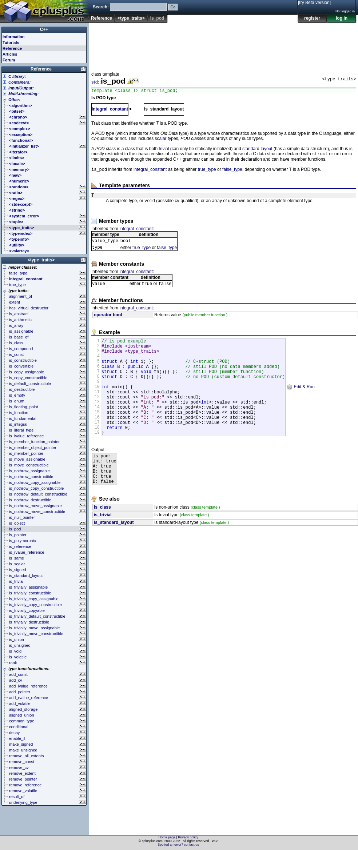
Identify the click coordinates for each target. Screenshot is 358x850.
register (312, 18)
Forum (9, 60)
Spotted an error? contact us (178, 844)
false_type (232, 172)
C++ (44, 29)
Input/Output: (21, 88)
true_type (207, 172)
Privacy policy (188, 837)
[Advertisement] (113, 45)
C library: (17, 76)
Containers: (19, 82)
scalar (161, 139)
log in (341, 18)
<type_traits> (131, 18)
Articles (10, 54)
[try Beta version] (314, 2)
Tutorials (11, 42)
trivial (164, 149)
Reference (101, 18)
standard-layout (257, 149)
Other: (14, 99)
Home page (167, 837)
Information (14, 37)
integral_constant (110, 110)
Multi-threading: (23, 94)
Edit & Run (301, 403)
